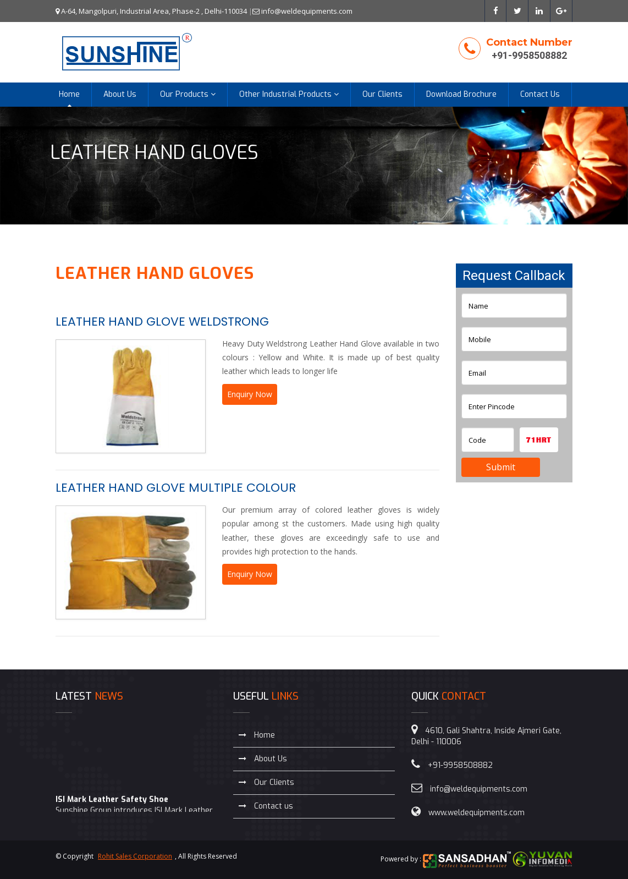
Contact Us (540, 94)
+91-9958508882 (529, 55)
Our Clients (382, 94)
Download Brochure (461, 94)
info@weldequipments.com (302, 11)
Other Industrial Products (289, 94)
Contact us (266, 806)
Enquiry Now (249, 394)
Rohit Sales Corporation (135, 856)
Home (69, 94)
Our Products (188, 94)
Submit (500, 467)
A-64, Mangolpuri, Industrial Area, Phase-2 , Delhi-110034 (151, 11)
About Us (119, 94)
